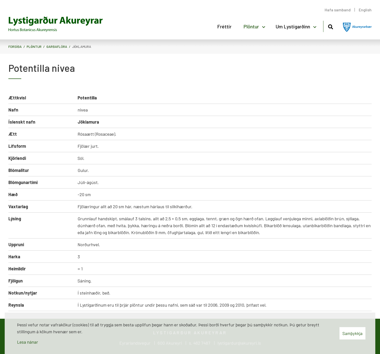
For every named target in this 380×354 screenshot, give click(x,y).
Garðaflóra (56, 46)
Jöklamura (81, 46)
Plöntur (34, 46)
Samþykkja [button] (352, 333)
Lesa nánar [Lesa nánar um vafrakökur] (27, 342)
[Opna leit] (330, 26)
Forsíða (15, 46)
